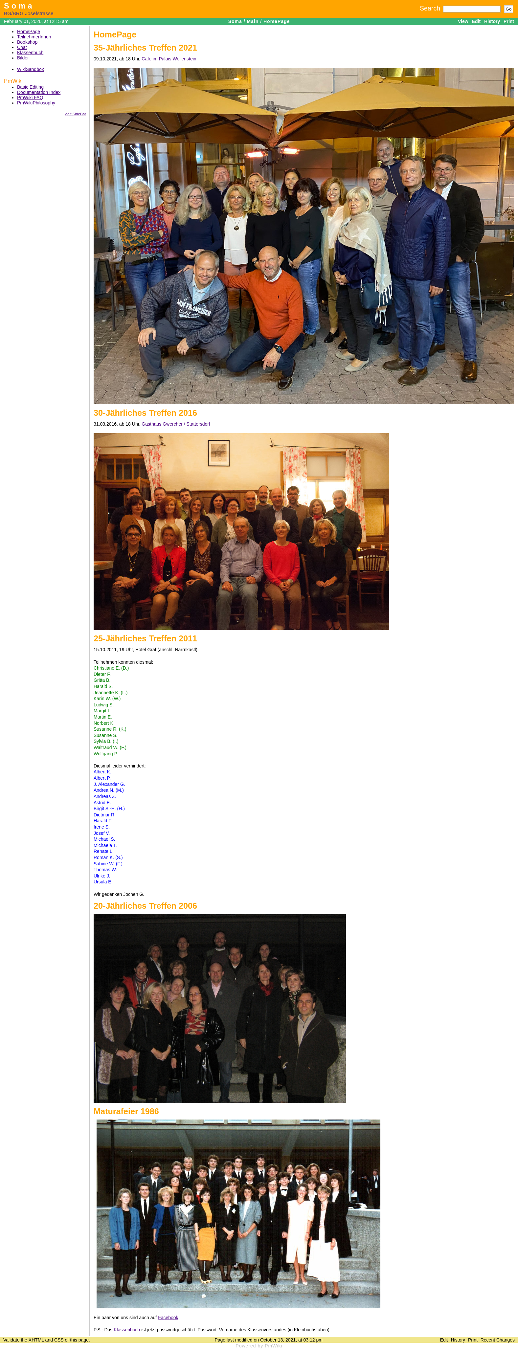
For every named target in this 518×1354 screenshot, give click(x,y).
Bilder (23, 57)
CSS (59, 1340)
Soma (19, 5)
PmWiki (13, 81)
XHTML (36, 1340)
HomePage (276, 21)
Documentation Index (38, 92)
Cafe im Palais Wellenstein (169, 58)
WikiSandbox (30, 69)
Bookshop (27, 42)
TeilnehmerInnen (34, 36)
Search (430, 8)
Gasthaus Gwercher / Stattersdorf (176, 424)
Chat (22, 47)
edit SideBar (75, 114)
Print (509, 21)
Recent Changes (498, 1340)
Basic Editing (30, 87)
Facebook (168, 1317)
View (463, 21)
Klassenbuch (30, 52)
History (492, 21)
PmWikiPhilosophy (36, 102)
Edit (476, 21)
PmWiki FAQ (30, 97)
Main (253, 21)
